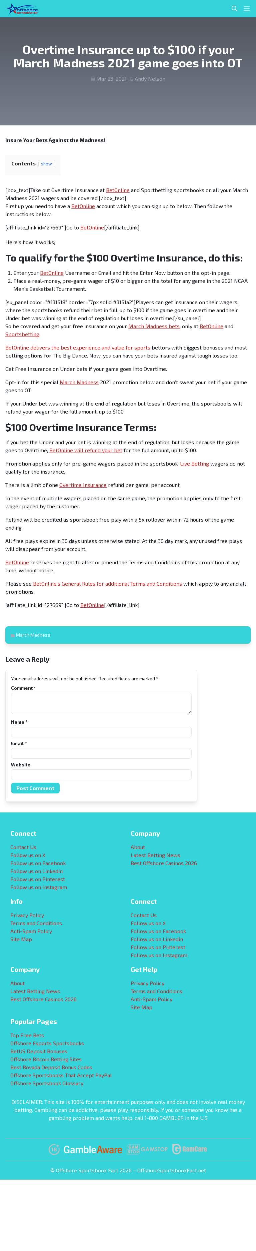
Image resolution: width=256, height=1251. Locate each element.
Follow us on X (27, 855)
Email (19, 743)
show (46, 163)
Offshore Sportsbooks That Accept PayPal (61, 1075)
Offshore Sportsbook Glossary (46, 1083)
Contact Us (23, 847)
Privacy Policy (27, 915)
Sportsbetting (22, 334)
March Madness (79, 382)
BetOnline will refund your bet (85, 450)
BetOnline (118, 190)
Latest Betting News (155, 855)
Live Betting (194, 463)
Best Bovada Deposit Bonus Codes (51, 1067)
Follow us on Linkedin (36, 871)
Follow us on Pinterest (37, 879)
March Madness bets (154, 326)
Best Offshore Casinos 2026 (164, 863)
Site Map (21, 939)
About (138, 847)
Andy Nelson (150, 78)
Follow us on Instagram (38, 887)
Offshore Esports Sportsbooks (47, 1043)
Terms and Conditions (36, 923)
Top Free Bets (27, 1035)
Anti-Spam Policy (31, 931)
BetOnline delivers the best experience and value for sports (77, 347)
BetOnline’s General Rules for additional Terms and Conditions (107, 583)
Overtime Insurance (83, 485)
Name (19, 722)
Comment (23, 688)
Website (20, 764)
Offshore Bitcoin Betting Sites (46, 1059)
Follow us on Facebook (38, 863)
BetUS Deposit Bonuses (38, 1051)
